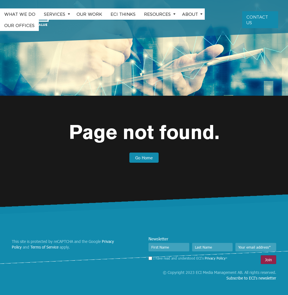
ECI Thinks (123, 14)
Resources (158, 14)
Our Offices (19, 25)
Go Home (144, 157)
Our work (89, 14)
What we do (19, 14)
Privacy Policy (215, 258)
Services (55, 14)
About (190, 14)
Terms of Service (44, 247)
